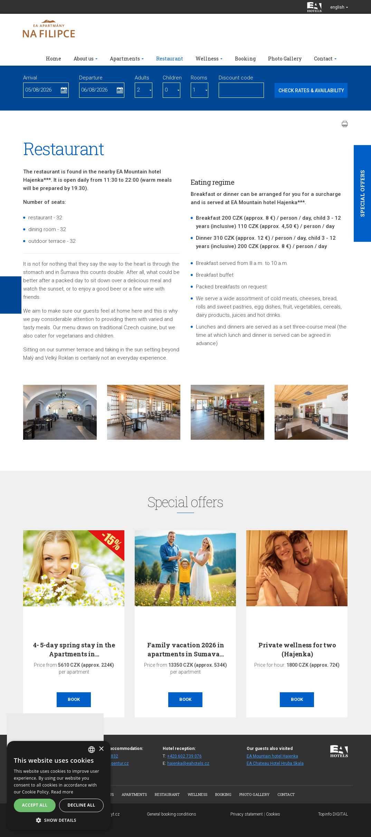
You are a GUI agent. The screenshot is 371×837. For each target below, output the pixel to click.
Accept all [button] (35, 805)
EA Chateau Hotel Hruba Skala (275, 763)
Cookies (273, 814)
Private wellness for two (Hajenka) (297, 649)
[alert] (59, 785)
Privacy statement (246, 814)
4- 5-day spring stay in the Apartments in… (74, 649)
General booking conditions (171, 814)
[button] (59, 820)
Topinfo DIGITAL (333, 814)
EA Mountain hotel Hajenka (272, 756)
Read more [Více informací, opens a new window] (62, 792)
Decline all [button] (81, 805)
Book (74, 699)
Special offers (362, 193)
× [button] (101, 749)
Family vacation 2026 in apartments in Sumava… (185, 649)
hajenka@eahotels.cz (188, 763)
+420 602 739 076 (184, 756)
